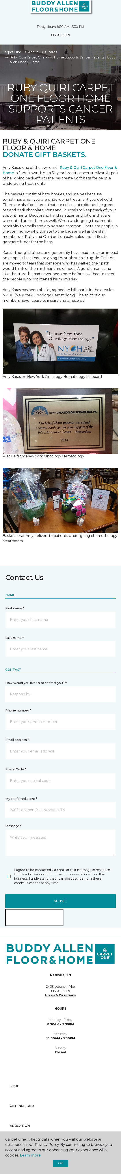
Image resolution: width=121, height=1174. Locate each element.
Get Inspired (22, 1106)
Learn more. (30, 1155)
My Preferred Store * (21, 798)
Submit (60, 901)
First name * (14, 608)
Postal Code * (15, 769)
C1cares (51, 52)
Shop (14, 1086)
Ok (60, 1163)
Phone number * (18, 710)
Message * (13, 826)
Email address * (17, 739)
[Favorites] (109, 9)
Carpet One (12, 52)
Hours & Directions (60, 995)
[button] (104, 9)
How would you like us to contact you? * (36, 682)
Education (20, 1126)
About (33, 52)
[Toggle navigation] (6, 9)
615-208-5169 (60, 35)
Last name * (14, 637)
